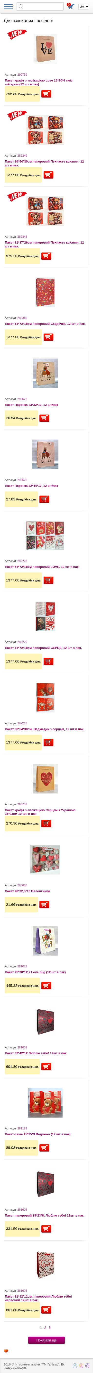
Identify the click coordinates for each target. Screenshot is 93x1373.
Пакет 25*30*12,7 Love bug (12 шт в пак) (35, 972)
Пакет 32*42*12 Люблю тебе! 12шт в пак (35, 1053)
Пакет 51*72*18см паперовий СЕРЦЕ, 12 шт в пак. (43, 648)
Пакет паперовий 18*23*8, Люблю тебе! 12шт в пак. (44, 1215)
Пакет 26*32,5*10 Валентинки (27, 891)
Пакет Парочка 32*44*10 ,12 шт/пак (31, 486)
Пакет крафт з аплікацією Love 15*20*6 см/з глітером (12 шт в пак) (39, 82)
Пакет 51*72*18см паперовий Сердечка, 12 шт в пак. (45, 324)
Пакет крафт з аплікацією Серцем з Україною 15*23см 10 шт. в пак (40, 812)
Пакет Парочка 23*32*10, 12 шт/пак (31, 405)
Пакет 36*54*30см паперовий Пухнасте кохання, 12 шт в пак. (44, 163)
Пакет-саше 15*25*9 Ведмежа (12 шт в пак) (38, 1134)
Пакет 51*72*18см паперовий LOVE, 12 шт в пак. (42, 567)
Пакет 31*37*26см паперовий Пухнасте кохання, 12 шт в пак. (44, 244)
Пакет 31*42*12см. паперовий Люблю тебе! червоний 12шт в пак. (38, 1298)
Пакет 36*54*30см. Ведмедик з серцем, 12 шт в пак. (44, 729)
